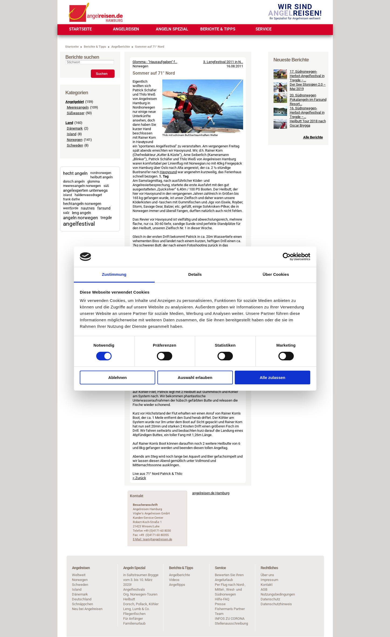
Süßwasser (75, 113)
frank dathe (71, 199)
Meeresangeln (78, 107)
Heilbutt (129, 599)
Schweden (75, 145)
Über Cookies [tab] (276, 274)
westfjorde (70, 208)
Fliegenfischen (134, 614)
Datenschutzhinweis (276, 604)
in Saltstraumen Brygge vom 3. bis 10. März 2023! (140, 580)
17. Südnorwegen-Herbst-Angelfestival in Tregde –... (307, 111)
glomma (93, 181)
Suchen (102, 74)
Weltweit (78, 575)
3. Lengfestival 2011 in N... (223, 62)
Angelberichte (179, 575)
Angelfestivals (134, 589)
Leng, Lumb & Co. (136, 609)
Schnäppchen (82, 604)
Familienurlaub (134, 623)
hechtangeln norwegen (82, 203)
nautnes (88, 208)
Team (219, 614)
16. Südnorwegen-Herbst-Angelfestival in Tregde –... (307, 148)
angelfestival (79, 223)
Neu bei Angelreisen (87, 609)
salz (66, 213)
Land (69, 123)
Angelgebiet (74, 102)
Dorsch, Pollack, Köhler (140, 604)
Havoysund (168, 172)
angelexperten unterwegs (85, 190)
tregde (106, 217)
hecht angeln (75, 173)
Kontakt (266, 585)
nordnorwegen (100, 173)
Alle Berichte (313, 173)
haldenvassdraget (88, 195)
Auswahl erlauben (195, 377)
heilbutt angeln (101, 177)
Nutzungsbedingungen (278, 594)
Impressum (269, 580)
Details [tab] (195, 274)
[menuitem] (80, 29)
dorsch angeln (74, 181)
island (67, 195)
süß (106, 186)
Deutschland (81, 599)
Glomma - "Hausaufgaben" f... (155, 62)
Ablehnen (117, 377)
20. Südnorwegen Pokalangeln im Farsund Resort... (308, 135)
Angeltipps (177, 585)
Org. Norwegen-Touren (140, 594)
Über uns (267, 575)
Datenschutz (270, 599)
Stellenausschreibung (231, 623)
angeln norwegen (80, 217)
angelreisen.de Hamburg (210, 493)
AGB (264, 589)
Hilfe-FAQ (222, 599)
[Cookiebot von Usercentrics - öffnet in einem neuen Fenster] (286, 257)
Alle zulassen (272, 377)
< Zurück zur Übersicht (225, 54)
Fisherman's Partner (230, 609)
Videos (174, 580)
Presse (220, 604)
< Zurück (139, 478)
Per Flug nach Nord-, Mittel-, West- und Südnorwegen (230, 589)
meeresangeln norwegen (82, 186)
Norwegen (74, 140)
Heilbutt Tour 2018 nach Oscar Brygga (308, 159)
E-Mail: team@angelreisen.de (152, 539)
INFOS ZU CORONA (229, 619)
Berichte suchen (82, 57)
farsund (104, 208)
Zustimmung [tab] (114, 274)
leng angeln (81, 213)
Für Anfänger (133, 619)
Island (71, 134)
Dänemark (75, 128)
